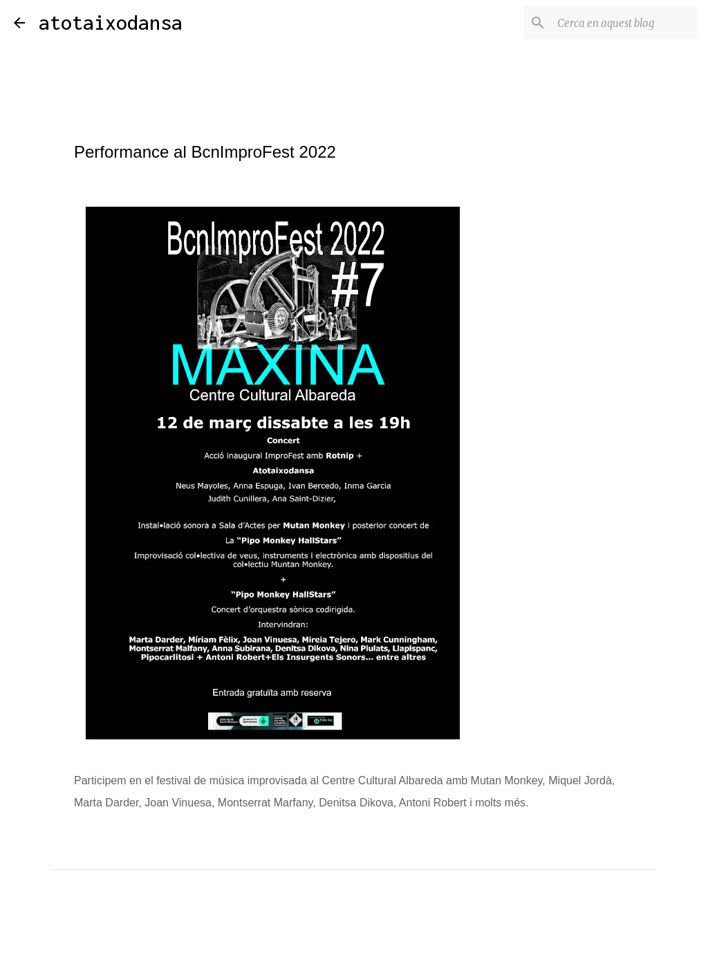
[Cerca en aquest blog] (624, 22)
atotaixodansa (111, 22)
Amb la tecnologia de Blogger (354, 960)
